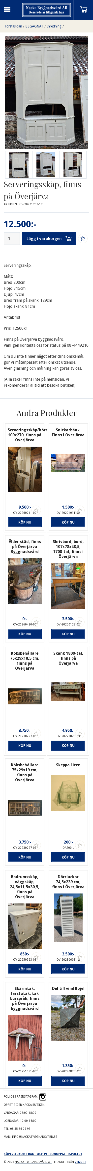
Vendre (80, 1162)
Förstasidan (13, 26)
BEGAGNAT (34, 26)
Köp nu (24, 522)
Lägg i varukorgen (49, 238)
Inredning (54, 26)
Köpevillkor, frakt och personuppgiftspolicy (43, 1154)
